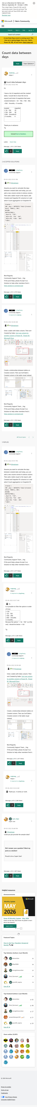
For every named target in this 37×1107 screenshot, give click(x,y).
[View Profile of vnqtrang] (11, 73)
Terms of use (4, 1092)
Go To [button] (30, 30)
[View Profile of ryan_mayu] (15, 820)
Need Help (13, 141)
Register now (6, 15)
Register (10, 30)
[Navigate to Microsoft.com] (7, 21)
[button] (17, 64)
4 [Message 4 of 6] (11, 802)
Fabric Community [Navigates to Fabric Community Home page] (22, 21)
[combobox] (20, 34)
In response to (15, 316)
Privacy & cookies (6, 1088)
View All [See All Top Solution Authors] (7, 988)
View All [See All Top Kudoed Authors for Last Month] (7, 1029)
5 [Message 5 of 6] (11, 637)
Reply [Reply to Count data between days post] (17, 151)
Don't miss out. (28, 42)
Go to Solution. (21, 134)
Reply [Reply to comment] (17, 297)
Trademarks (4, 1095)
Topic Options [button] (28, 63)
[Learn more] (10, 928)
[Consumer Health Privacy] (18, 1101)
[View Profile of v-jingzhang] (18, 170)
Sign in (17, 30)
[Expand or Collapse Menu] (3, 26)
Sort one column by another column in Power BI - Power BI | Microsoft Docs (17, 336)
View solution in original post (13, 286)
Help (23, 30)
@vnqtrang (14, 183)
